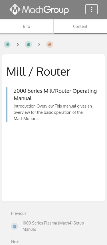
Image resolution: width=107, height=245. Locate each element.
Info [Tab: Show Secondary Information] (26, 26)
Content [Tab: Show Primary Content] (80, 26)
